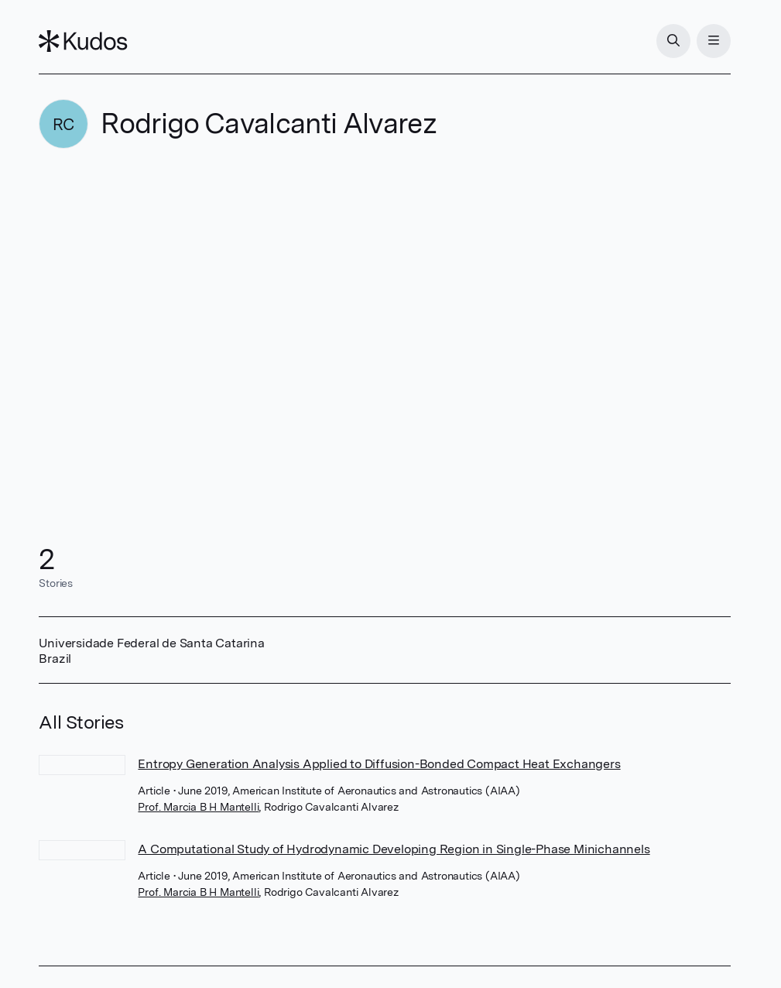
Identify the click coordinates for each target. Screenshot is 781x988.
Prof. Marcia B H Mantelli (198, 807)
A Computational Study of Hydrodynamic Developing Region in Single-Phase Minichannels (393, 849)
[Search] (673, 41)
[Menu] (714, 41)
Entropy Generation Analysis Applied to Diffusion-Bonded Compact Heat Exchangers (379, 763)
